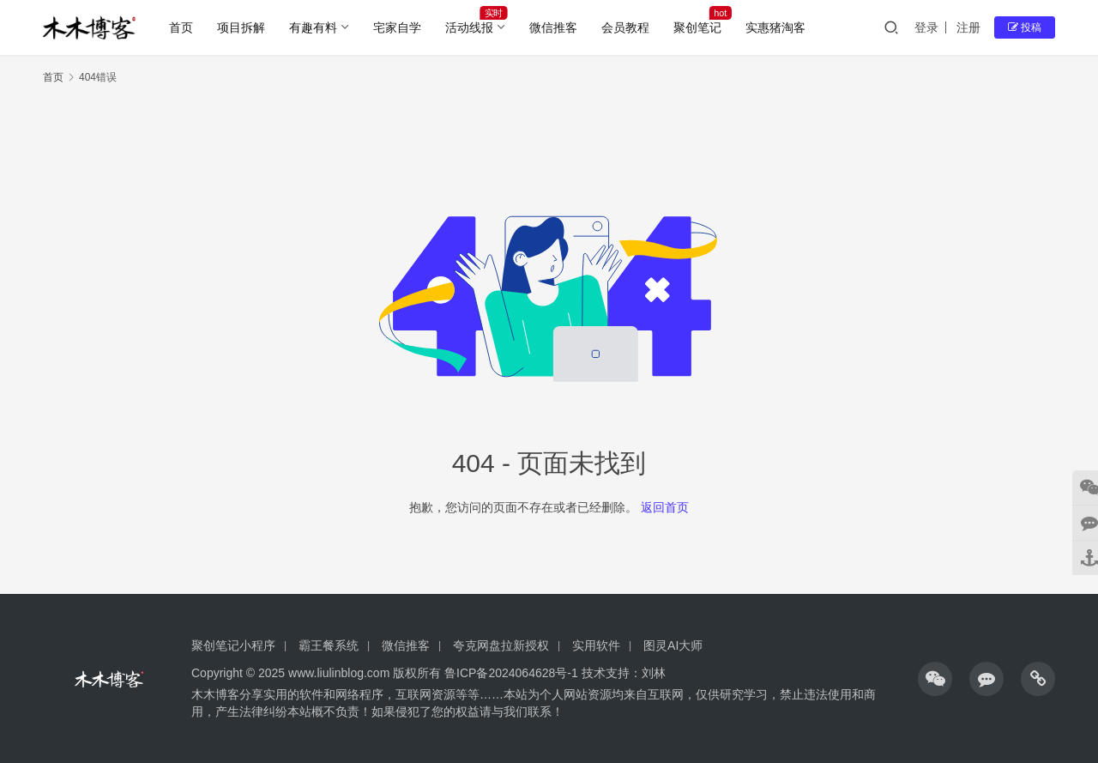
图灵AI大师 (673, 645)
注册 (968, 27)
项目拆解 (241, 27)
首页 (181, 27)
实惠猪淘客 (775, 27)
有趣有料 (313, 27)
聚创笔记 (697, 27)
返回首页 (665, 507)
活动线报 (469, 27)
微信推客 (553, 27)
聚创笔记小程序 (233, 645)
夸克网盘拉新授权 (501, 645)
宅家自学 (397, 27)
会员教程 (625, 27)
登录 (926, 27)
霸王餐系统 (329, 645)
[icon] (935, 679)
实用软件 (596, 645)
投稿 (1024, 27)
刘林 (654, 673)
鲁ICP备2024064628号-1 (509, 673)
